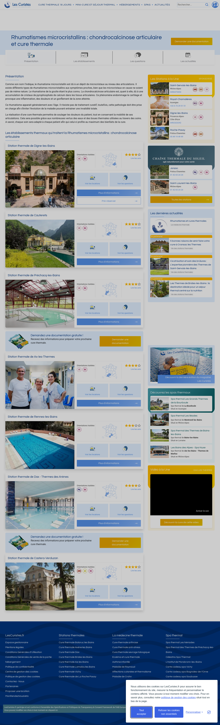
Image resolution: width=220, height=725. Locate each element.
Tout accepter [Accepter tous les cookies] (141, 712)
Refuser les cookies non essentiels (169, 712)
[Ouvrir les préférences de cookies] (194, 712)
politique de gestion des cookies (178, 697)
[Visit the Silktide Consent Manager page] (209, 712)
